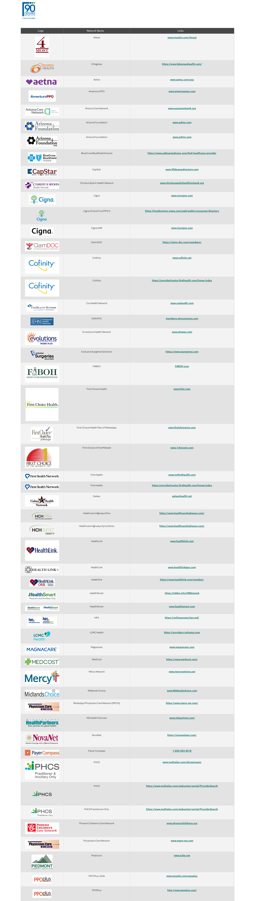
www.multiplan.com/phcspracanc (182, 762)
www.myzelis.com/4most (182, 37)
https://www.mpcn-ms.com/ (182, 703)
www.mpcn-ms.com (182, 840)
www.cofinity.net (181, 257)
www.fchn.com (182, 388)
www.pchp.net (182, 855)
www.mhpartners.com (182, 717)
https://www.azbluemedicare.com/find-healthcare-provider (182, 153)
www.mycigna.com (182, 195)
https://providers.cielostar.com (182, 632)
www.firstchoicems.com (182, 427)
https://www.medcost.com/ (182, 659)
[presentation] (29, 10)
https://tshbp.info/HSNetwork (182, 593)
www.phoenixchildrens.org (182, 823)
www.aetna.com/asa (182, 79)
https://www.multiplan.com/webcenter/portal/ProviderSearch (182, 785)
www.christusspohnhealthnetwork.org (182, 182)
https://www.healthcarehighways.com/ (181, 513)
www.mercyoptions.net (182, 671)
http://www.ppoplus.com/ (182, 890)
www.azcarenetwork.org (182, 108)
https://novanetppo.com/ (182, 735)
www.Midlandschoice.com (182, 690)
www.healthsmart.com (182, 606)
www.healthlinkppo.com (182, 567)
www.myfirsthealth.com (182, 474)
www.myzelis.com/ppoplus (181, 875)
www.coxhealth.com (182, 303)
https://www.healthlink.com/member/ (182, 579)
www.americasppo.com (182, 91)
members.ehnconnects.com (182, 318)
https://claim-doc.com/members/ (182, 242)
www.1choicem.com (181, 447)
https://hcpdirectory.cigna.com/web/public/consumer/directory (182, 210)
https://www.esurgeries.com (182, 351)
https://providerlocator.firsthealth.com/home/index (182, 280)
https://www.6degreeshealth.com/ (182, 64)
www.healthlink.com (182, 541)
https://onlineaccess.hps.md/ (182, 617)
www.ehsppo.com (182, 331)
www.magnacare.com (182, 647)
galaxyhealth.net (182, 496)
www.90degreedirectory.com (182, 169)
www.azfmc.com (182, 122)
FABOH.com (182, 366)
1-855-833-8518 (182, 750)
